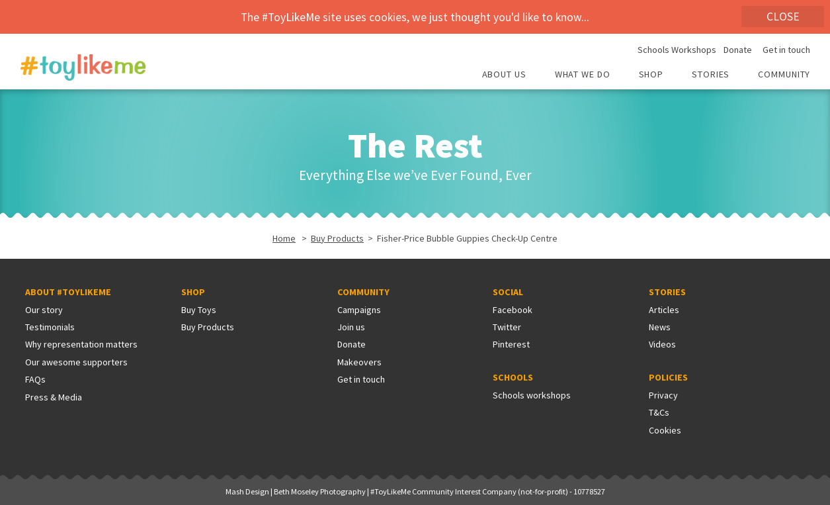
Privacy (663, 395)
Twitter (507, 327)
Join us (351, 327)
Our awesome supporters (76, 362)
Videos (662, 344)
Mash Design (247, 491)
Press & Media (53, 397)
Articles (664, 310)
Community (784, 75)
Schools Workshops (677, 50)
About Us (504, 75)
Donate (738, 50)
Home (284, 238)
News (660, 327)
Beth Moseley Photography (320, 491)
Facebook (512, 310)
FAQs (35, 379)
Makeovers (359, 362)
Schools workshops (532, 395)
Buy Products (337, 238)
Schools (513, 377)
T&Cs (659, 412)
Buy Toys (198, 310)
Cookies (665, 430)
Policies (668, 377)
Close (783, 16)
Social (508, 292)
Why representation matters (81, 344)
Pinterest (511, 344)
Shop (651, 75)
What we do (582, 75)
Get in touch (786, 50)
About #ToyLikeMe (68, 292)
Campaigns (359, 310)
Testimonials (50, 327)
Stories (710, 75)
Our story (44, 310)
